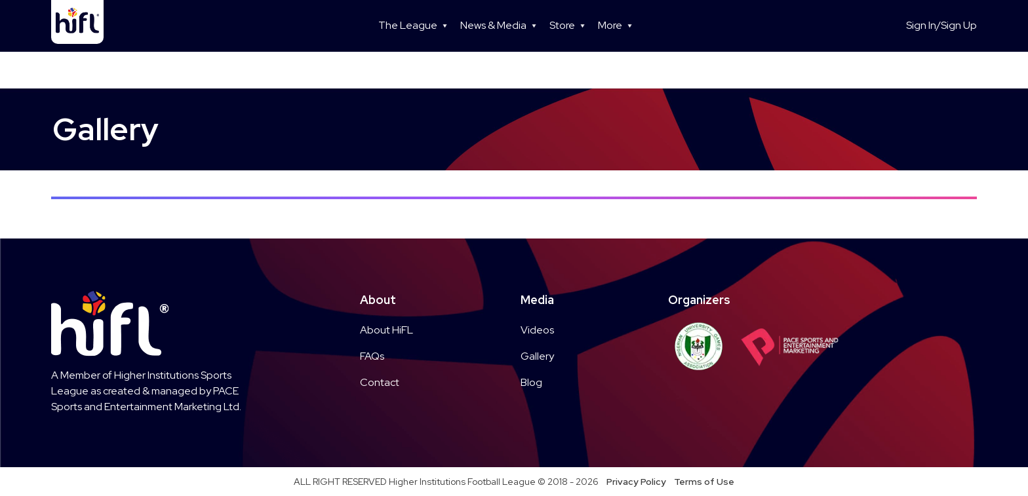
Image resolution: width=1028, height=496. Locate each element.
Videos (537, 330)
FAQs (372, 356)
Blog (531, 382)
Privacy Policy (636, 481)
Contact (379, 382)
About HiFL (386, 330)
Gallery (537, 356)
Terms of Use (704, 481)
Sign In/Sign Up (941, 25)
